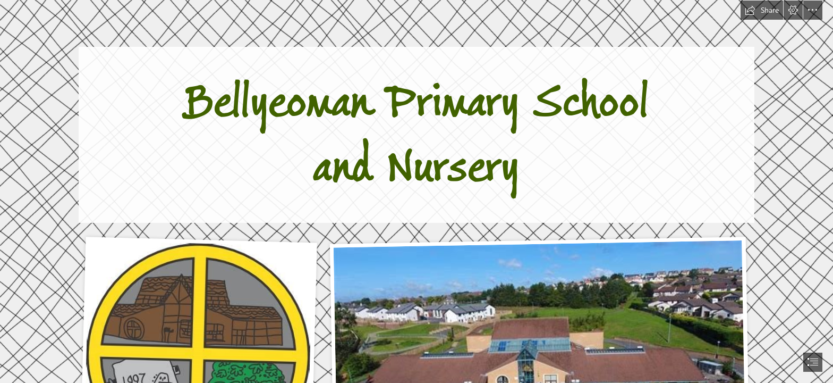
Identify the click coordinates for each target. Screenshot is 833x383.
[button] (762, 10)
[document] (416, 191)
